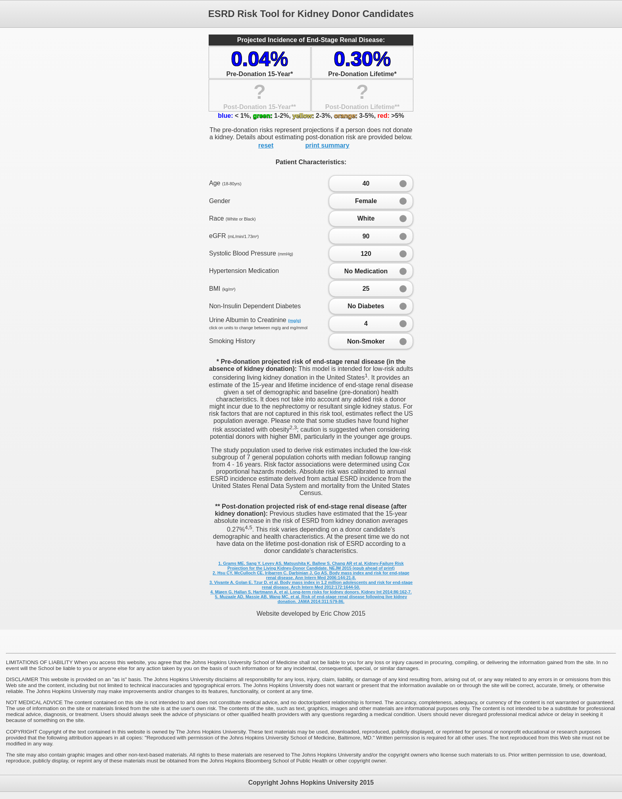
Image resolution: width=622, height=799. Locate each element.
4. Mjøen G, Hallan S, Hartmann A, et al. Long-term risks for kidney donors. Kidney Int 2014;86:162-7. (311, 592)
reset (265, 145)
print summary (327, 145)
